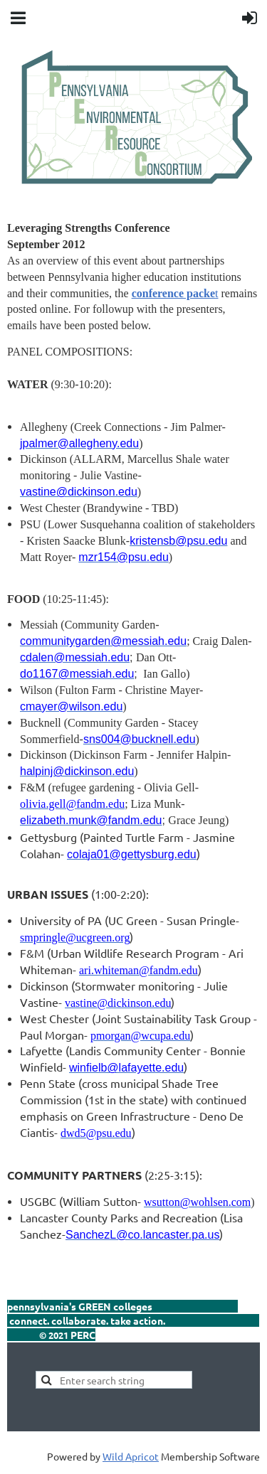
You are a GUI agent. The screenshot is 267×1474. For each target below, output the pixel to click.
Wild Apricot (131, 1456)
